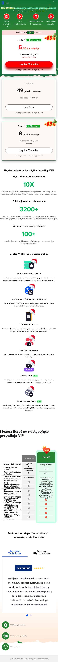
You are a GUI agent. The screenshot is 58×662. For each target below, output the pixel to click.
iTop (5, 3)
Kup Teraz (29, 107)
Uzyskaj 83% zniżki (29, 150)
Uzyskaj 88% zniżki (29, 64)
